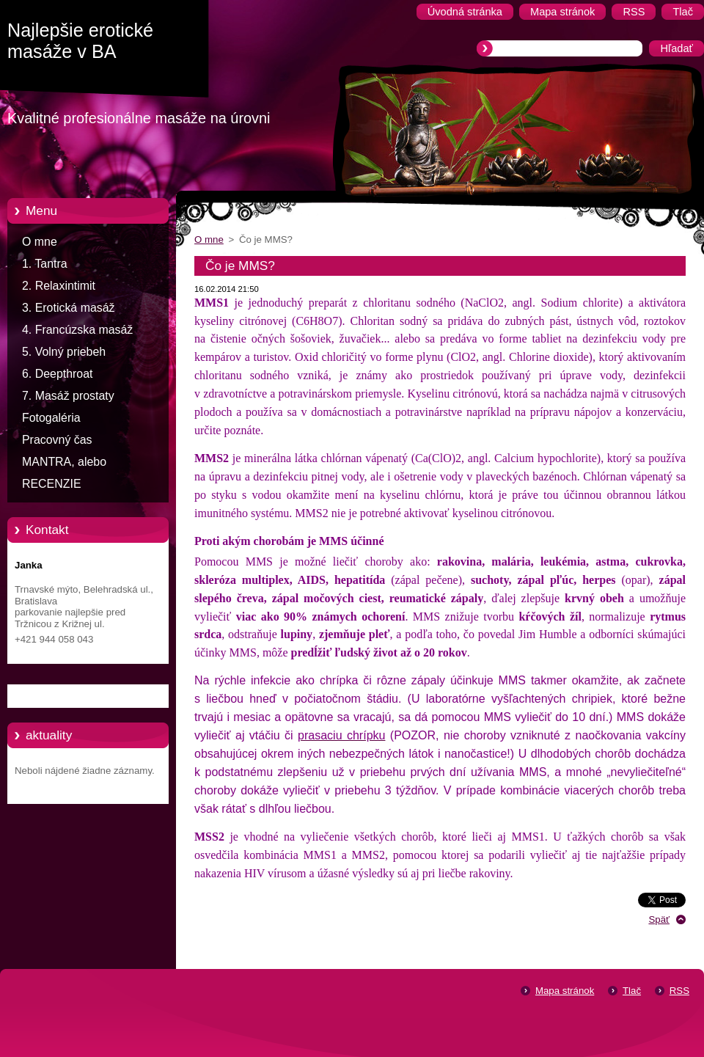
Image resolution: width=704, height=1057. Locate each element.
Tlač (632, 990)
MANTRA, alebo (64, 462)
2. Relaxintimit (58, 285)
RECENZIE (51, 484)
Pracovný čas (57, 440)
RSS (679, 990)
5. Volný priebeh (64, 351)
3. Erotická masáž (68, 307)
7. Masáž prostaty (68, 395)
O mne (39, 241)
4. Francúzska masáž (77, 329)
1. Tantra (44, 263)
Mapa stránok (564, 990)
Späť (659, 919)
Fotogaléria (51, 418)
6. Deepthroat (57, 373)
